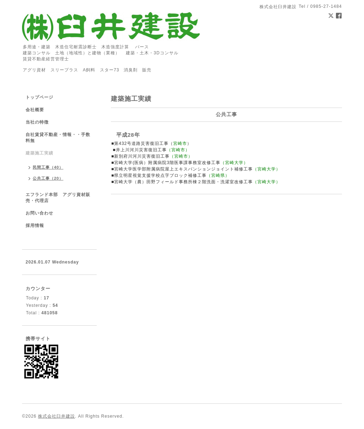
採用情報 (35, 225)
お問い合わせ (39, 213)
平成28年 (128, 135)
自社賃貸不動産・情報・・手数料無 (58, 137)
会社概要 (35, 109)
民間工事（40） (48, 167)
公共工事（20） (48, 178)
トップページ (39, 97)
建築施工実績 (39, 153)
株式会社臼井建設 (56, 416)
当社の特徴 (37, 122)
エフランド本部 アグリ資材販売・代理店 (58, 197)
